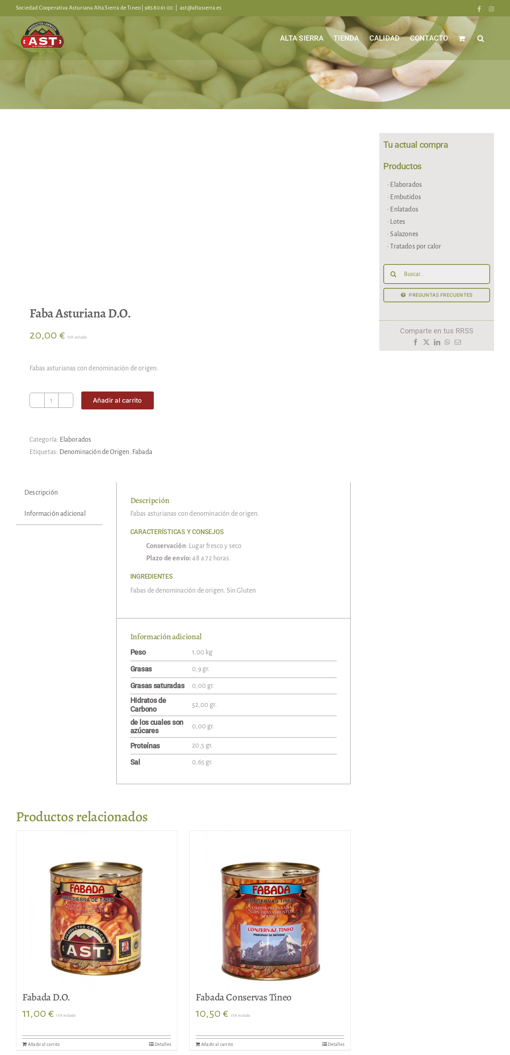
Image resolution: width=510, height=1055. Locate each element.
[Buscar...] (436, 274)
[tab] (41, 492)
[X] (426, 344)
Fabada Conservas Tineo (244, 997)
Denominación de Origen (94, 452)
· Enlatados (402, 209)
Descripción (41, 492)
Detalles (163, 1044)
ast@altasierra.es (201, 8)
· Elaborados (404, 184)
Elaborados (76, 439)
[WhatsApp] (448, 344)
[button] (480, 38)
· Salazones (402, 234)
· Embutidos (404, 197)
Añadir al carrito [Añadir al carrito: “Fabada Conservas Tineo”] (217, 1044)
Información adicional (55, 513)
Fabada (142, 452)
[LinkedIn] (437, 344)
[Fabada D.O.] (96, 911)
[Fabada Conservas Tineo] (270, 911)
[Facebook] (415, 344)
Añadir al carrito (117, 400)
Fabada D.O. (46, 997)
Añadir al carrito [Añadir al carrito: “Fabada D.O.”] (44, 1044)
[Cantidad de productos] (51, 400)
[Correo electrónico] (458, 344)
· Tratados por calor (414, 246)
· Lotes (396, 221)
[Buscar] (393, 274)
